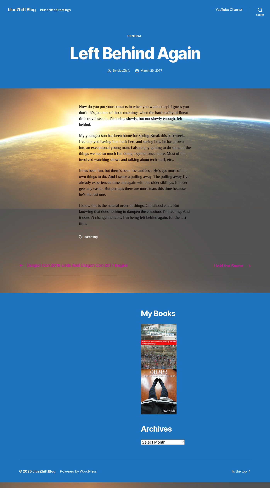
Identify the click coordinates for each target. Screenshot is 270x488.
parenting (91, 237)
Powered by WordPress (78, 477)
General (135, 36)
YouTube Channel (229, 10)
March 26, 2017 (152, 71)
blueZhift (123, 71)
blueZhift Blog (22, 9)
